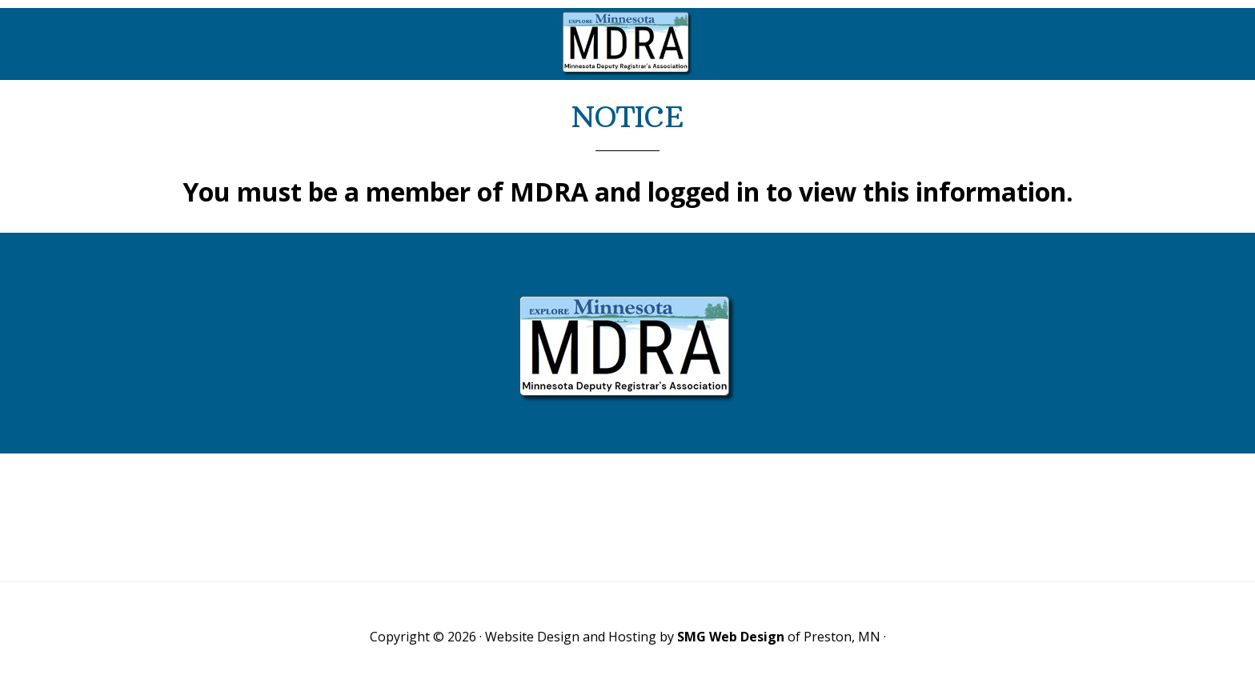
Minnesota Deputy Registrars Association (627, 44)
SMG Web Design (730, 636)
